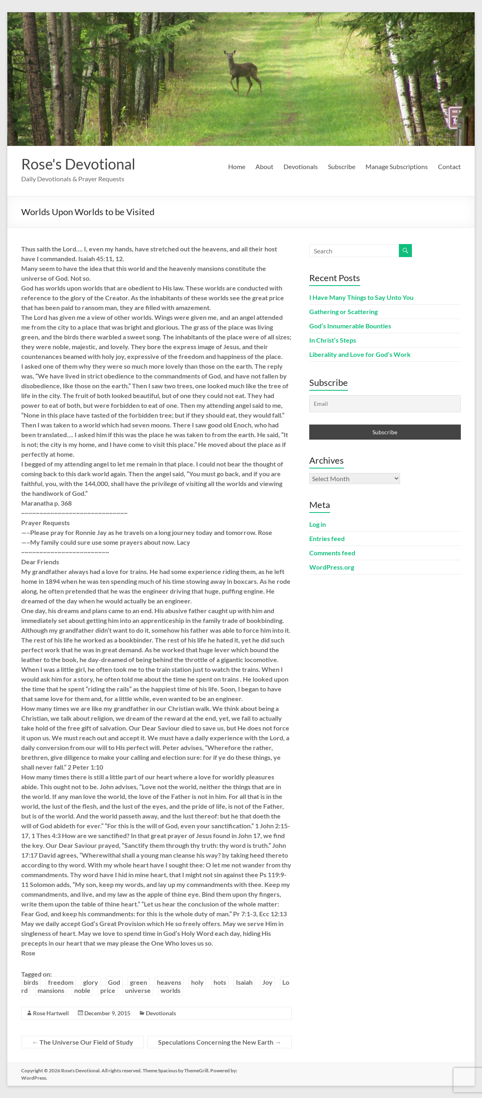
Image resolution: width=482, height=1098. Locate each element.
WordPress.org (331, 567)
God (114, 982)
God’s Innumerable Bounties (350, 326)
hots (219, 982)
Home (236, 166)
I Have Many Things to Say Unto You (361, 297)
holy (197, 982)
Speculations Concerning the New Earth (219, 1042)
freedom (60, 982)
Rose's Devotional (78, 164)
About (264, 166)
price (107, 990)
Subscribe (341, 166)
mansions (50, 990)
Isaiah (244, 982)
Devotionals (301, 166)
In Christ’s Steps (332, 340)
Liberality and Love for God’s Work (360, 354)
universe (138, 990)
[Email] (385, 403)
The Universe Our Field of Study (82, 1042)
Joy (267, 982)
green (138, 982)
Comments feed (332, 553)
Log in (317, 524)
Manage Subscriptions (396, 166)
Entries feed (327, 538)
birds (31, 982)
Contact (449, 166)
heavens (169, 982)
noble (82, 990)
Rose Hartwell (51, 1013)
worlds (170, 990)
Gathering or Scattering (343, 311)
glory (90, 982)
